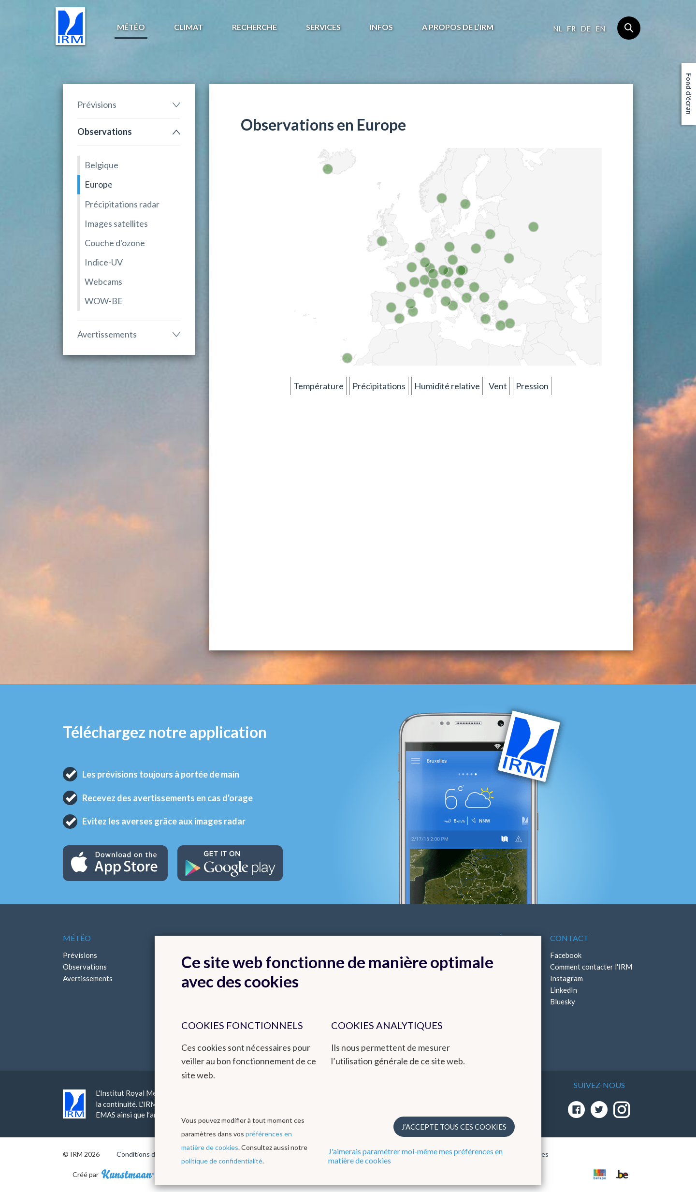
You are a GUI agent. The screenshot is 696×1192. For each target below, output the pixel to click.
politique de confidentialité (221, 1161)
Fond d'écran (689, 94)
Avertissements (107, 334)
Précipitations (379, 386)
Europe (99, 184)
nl (557, 28)
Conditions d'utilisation (151, 1154)
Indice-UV (104, 262)
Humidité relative (447, 386)
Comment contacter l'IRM (591, 966)
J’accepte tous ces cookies (454, 1126)
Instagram (566, 978)
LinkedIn (563, 990)
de (585, 28)
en (600, 28)
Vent (498, 386)
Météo (131, 26)
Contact (569, 937)
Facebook (565, 955)
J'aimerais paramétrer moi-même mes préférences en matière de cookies (415, 1156)
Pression (532, 386)
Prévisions (96, 104)
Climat (188, 26)
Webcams (103, 281)
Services (323, 26)
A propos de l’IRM (457, 26)
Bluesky (562, 1001)
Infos (381, 26)
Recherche (254, 26)
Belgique (101, 165)
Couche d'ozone (115, 242)
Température (318, 386)
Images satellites (116, 223)
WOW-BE (104, 300)
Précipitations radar (122, 204)
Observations (104, 131)
